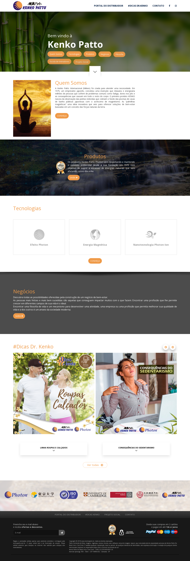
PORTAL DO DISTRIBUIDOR (108, 5)
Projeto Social (82, 65)
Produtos (90, 54)
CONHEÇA (62, 115)
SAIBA (74, 177)
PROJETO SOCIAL (112, 514)
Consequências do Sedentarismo (136, 447)
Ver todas (95, 465)
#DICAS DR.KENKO (138, 5)
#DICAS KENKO (92, 514)
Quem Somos (56, 54)
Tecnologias (74, 54)
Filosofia (119, 56)
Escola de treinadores (59, 64)
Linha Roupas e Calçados (53, 447)
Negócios (105, 55)
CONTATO (158, 5)
